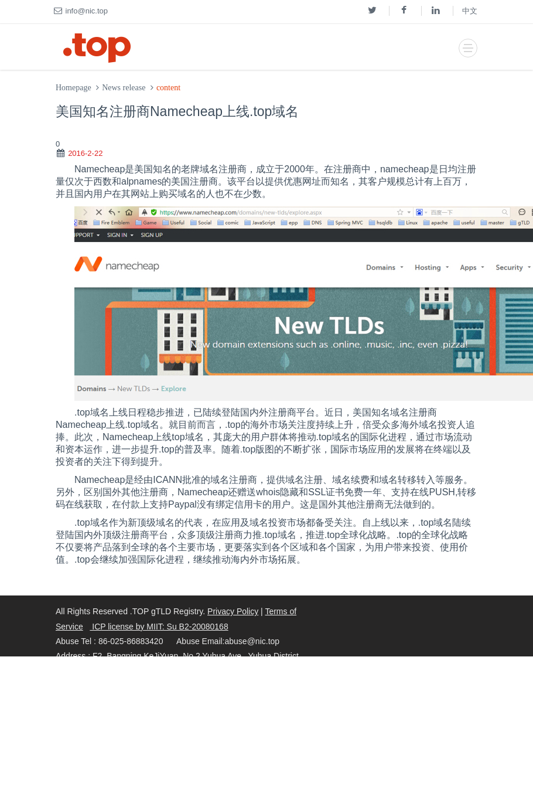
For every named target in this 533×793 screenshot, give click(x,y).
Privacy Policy (232, 611)
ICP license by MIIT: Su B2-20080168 (159, 626)
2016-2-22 (85, 153)
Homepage (73, 87)
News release (123, 87)
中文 (469, 10)
